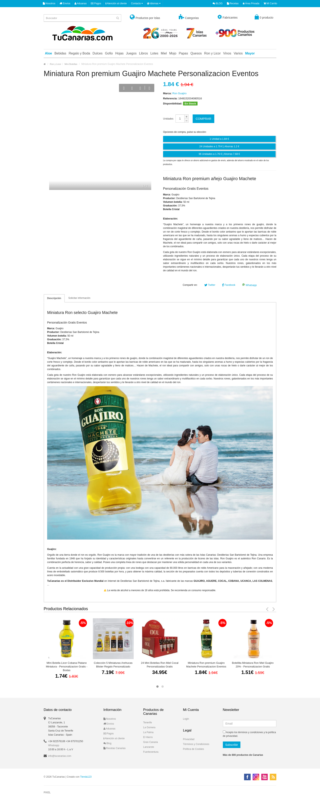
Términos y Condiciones (196, 744)
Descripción (54, 298)
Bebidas (60, 53)
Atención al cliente (116, 3)
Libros (143, 53)
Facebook (228, 285)
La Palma (148, 732)
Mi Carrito (270, 3)
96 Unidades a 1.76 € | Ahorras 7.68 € (219, 154)
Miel (164, 53)
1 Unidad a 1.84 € (219, 138)
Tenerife (147, 722)
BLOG (218, 3)
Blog (107, 743)
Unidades (168, 118)
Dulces (97, 53)
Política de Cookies (193, 749)
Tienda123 (86, 776)
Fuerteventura (151, 751)
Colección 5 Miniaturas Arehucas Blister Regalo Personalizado (113, 664)
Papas (183, 53)
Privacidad (188, 739)
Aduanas (80, 3)
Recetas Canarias (114, 748)
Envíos (65, 3)
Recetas (233, 3)
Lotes (154, 53)
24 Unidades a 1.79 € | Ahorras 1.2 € (219, 146)
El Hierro (148, 737)
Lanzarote (148, 747)
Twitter (209, 285)
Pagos (96, 3)
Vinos (227, 53)
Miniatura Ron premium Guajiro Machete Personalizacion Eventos (206, 664)
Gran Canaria (150, 742)
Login (186, 718)
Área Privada (251, 3)
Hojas (119, 53)
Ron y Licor (212, 53)
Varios (238, 53)
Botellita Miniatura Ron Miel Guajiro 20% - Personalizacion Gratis (253, 664)
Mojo (172, 53)
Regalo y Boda (79, 53)
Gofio (109, 53)
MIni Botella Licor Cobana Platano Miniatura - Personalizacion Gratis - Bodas (66, 666)
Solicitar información (79, 298)
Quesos (196, 53)
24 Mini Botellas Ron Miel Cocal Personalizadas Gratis (160, 664)
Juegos (131, 53)
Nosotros (49, 3)
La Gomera (149, 727)
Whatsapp (249, 285)
